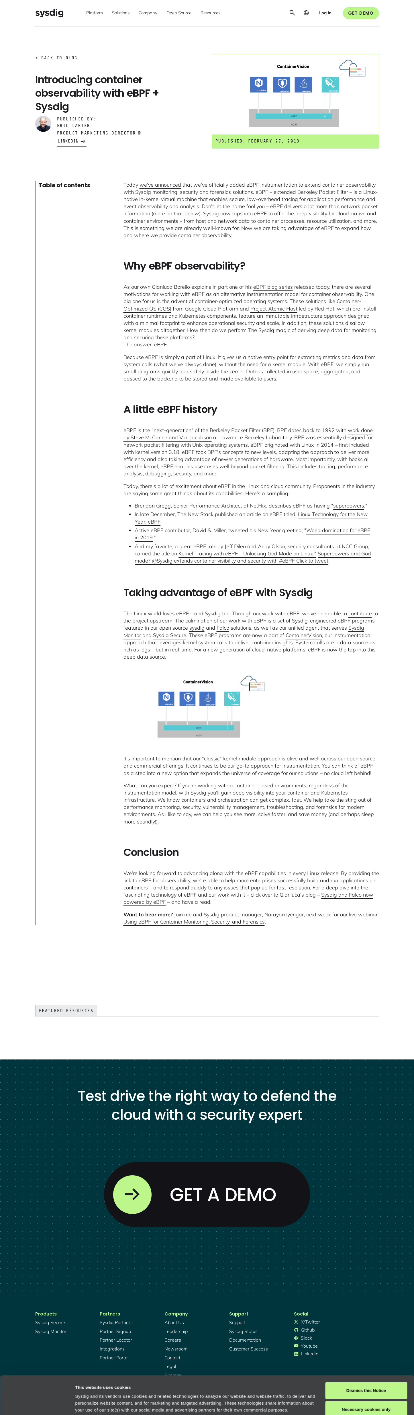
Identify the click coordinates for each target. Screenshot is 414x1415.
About (194, 1387)
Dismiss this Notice (366, 1354)
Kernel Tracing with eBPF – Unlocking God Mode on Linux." (247, 553)
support (237, 1322)
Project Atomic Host (273, 308)
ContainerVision (304, 635)
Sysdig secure (50, 1322)
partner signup (115, 1331)
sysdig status (243, 1331)
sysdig (197, 627)
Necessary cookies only (366, 1373)
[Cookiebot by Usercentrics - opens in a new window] (37, 1404)
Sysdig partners (116, 1322)
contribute (360, 613)
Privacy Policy (153, 1387)
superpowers (348, 505)
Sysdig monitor (50, 1331)
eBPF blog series (273, 287)
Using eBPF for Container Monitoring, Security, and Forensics (194, 921)
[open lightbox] (200, 708)
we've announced (160, 184)
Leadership (176, 1331)
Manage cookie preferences (103, 1403)
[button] (94, 13)
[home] (49, 13)
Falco (223, 627)
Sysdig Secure (169, 635)
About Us (174, 1322)
